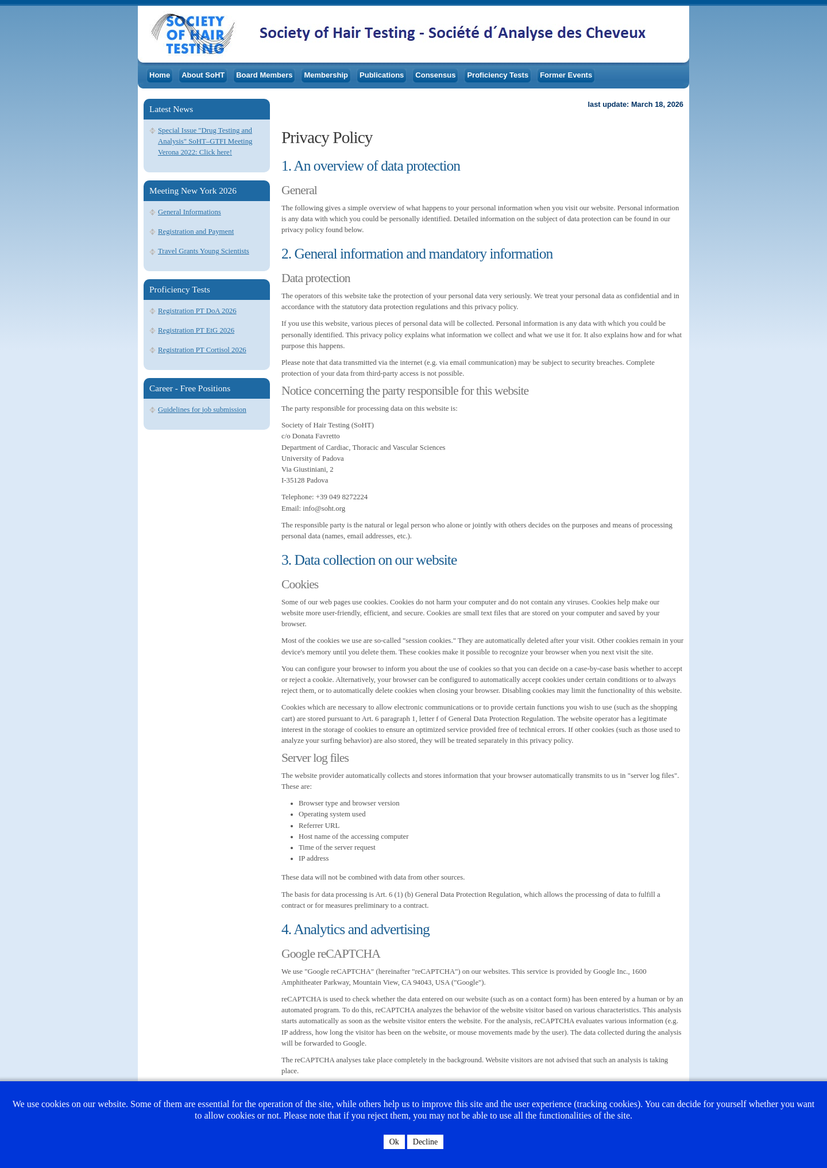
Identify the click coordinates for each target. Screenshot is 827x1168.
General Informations (189, 212)
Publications (382, 75)
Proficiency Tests (497, 75)
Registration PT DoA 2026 (197, 311)
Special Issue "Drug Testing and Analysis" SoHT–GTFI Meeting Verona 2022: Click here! (205, 141)
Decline (425, 1142)
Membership (326, 75)
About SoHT (203, 75)
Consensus (435, 75)
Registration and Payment (196, 232)
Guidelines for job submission (202, 410)
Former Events (566, 75)
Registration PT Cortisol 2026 (202, 350)
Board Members (264, 75)
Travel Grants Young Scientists (203, 251)
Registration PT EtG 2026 (196, 330)
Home (159, 75)
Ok (394, 1142)
